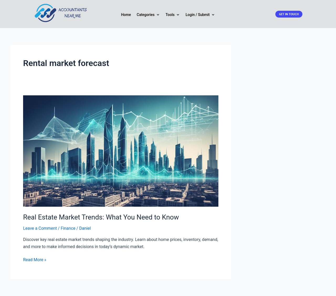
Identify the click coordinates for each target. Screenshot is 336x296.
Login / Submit (198, 15)
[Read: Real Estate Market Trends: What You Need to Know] (120, 150)
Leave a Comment (40, 228)
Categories (146, 15)
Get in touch (289, 14)
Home (126, 15)
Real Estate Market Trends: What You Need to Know (101, 217)
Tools (170, 15)
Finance (68, 228)
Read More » (34, 259)
